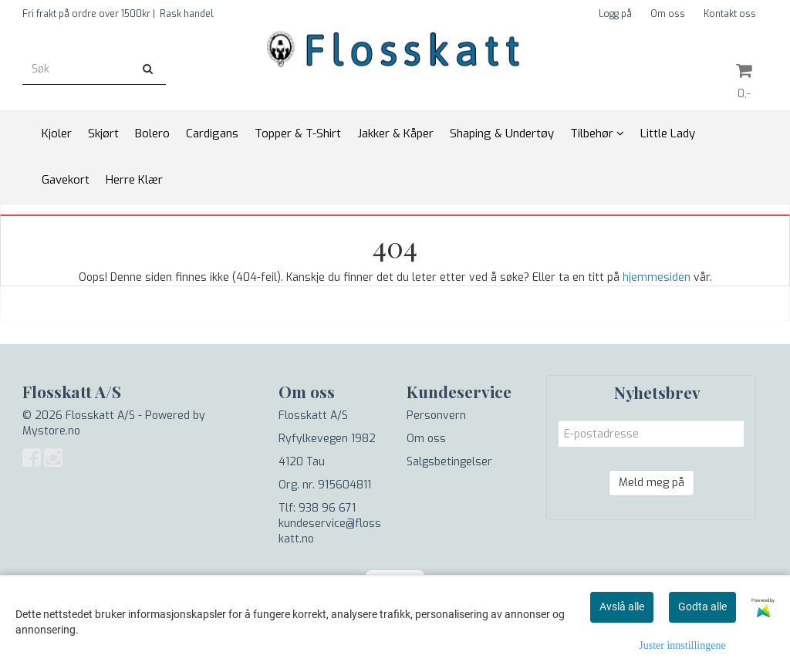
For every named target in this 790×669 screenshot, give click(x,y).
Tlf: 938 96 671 (317, 508)
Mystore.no (51, 431)
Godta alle (702, 606)
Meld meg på (651, 482)
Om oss (667, 14)
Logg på (615, 14)
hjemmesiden (656, 277)
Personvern (436, 415)
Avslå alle (621, 606)
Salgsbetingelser (449, 461)
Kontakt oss (730, 14)
